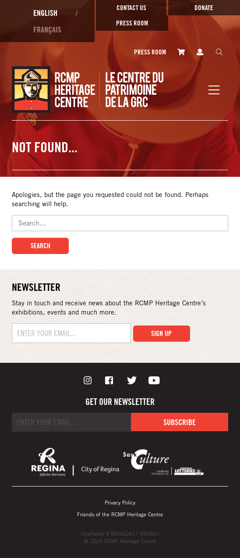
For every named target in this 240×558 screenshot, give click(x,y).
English (45, 13)
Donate (203, 8)
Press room (132, 23)
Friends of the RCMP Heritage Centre (120, 514)
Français (47, 29)
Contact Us (131, 8)
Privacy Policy (120, 502)
